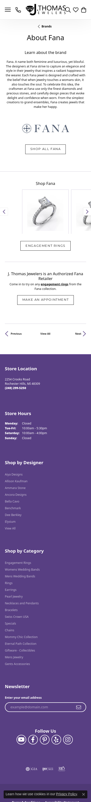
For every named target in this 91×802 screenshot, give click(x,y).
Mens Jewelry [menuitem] (14, 627)
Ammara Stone (15, 458)
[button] (68, 9)
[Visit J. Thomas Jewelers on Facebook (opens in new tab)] (33, 709)
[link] (19, 9)
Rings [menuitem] (9, 553)
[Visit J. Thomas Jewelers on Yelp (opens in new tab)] (56, 709)
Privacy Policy (57, 763)
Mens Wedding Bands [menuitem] (20, 546)
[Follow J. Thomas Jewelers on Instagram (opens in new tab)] (68, 709)
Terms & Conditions (26, 772)
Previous (16, 303)
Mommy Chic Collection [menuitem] (21, 607)
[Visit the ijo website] (47, 739)
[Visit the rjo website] (61, 739)
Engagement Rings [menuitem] (18, 533)
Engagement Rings (45, 215)
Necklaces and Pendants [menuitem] (22, 573)
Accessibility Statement (62, 772)
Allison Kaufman (16, 451)
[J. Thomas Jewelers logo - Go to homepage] (45, 9)
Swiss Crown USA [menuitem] (17, 587)
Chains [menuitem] (9, 600)
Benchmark (13, 478)
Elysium (10, 491)
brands (46, 26)
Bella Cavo (12, 471)
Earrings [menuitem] (11, 560)
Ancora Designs (15, 465)
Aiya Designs (14, 444)
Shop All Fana (45, 149)
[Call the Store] (15, 358)
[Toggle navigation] (7, 9)
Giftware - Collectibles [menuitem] (20, 620)
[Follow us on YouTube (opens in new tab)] (21, 709)
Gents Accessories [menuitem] (17, 634)
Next (78, 303)
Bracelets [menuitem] (11, 580)
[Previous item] (4, 197)
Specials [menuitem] (10, 593)
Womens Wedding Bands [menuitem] (22, 539)
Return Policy (33, 763)
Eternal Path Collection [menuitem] (20, 614)
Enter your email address (23, 667)
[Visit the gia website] (31, 739)
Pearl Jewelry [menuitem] (14, 566)
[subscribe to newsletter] (79, 677)
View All (45, 303)
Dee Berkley (13, 485)
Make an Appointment (45, 269)
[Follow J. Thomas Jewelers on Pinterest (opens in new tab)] (45, 709)
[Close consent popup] (83, 794)
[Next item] (87, 197)
